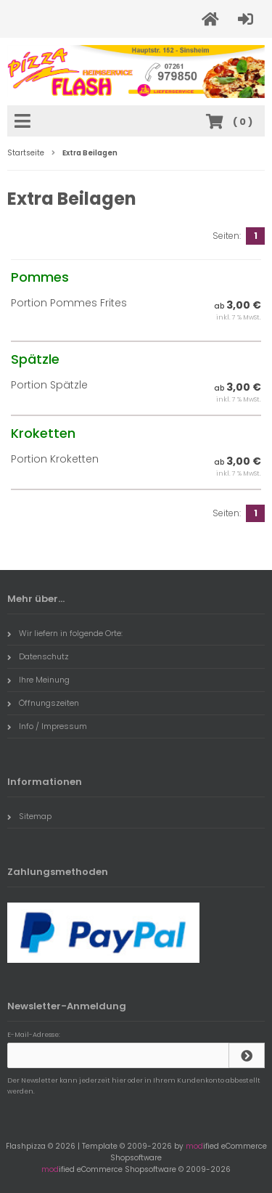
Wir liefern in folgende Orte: (65, 633)
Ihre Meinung (38, 679)
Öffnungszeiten (43, 703)
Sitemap (29, 816)
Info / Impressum (47, 726)
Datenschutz (38, 656)
